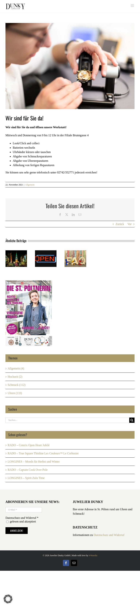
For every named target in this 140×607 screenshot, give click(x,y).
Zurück (120, 224)
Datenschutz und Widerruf (109, 534)
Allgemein (29, 184)
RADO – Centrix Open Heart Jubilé (29, 445)
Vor (129, 224)
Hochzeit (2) (15, 376)
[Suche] (132, 420)
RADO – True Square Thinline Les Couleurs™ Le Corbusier (43, 453)
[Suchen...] (67, 420)
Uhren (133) (15, 393)
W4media (93, 555)
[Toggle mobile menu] (133, 5)
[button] (8, 599)
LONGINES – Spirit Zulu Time (26, 477)
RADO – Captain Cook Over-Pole (28, 469)
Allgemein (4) (16, 368)
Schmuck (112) (17, 384)
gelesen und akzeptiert (21, 521)
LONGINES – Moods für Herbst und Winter (34, 461)
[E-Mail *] (23, 509)
